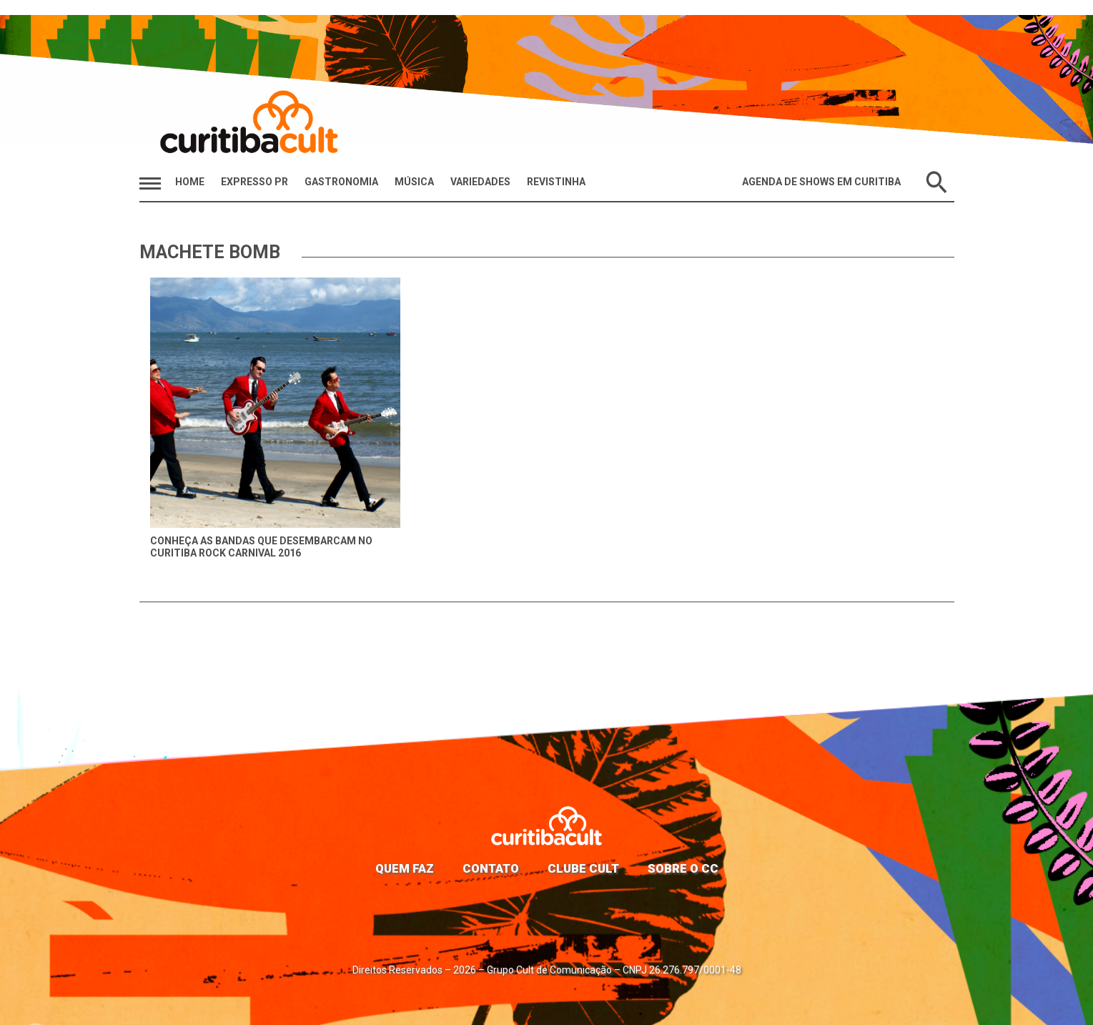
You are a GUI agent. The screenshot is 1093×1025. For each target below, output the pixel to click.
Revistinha (556, 181)
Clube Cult (583, 868)
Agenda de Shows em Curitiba (821, 181)
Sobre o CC (683, 868)
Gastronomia (341, 181)
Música (414, 181)
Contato (491, 868)
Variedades (480, 181)
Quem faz (404, 868)
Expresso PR (254, 181)
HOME (189, 181)
